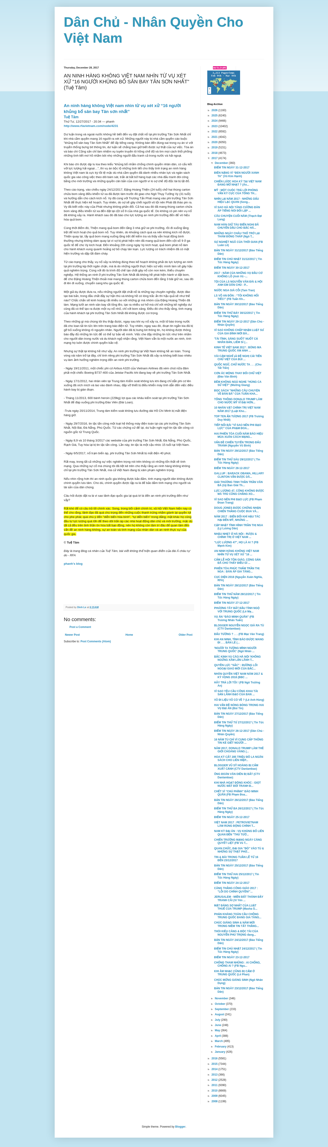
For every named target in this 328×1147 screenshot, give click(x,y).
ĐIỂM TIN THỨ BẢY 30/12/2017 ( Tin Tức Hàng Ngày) (237, 314)
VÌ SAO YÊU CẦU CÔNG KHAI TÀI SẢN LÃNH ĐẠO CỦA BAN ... (236, 693)
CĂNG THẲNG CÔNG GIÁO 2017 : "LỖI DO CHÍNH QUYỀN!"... (236, 890)
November (222, 998)
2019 (215, 147)
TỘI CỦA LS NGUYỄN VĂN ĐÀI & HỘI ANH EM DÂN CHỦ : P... (238, 283)
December (222, 163)
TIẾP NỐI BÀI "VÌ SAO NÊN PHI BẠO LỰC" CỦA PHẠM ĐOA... (237, 426)
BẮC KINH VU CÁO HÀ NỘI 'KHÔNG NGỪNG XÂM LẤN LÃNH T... (237, 658)
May (218, 1030)
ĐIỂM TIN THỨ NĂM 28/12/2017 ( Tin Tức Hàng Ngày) (237, 596)
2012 (215, 1079)
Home (129, 634)
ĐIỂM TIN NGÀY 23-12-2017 (231, 957)
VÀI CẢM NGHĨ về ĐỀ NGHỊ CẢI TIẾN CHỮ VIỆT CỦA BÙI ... (238, 357)
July (218, 1019)
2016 (215, 1058)
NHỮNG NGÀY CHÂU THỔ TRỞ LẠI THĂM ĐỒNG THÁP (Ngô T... (237, 235)
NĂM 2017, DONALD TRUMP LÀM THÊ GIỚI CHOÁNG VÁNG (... (239, 750)
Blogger (180, 1126)
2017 (215, 158)
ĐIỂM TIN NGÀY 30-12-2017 (231, 267)
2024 (215, 120)
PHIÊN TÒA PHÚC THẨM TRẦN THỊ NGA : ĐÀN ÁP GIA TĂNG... (236, 570)
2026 (215, 110)
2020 (215, 142)
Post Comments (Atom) (95, 641)
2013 (215, 1074)
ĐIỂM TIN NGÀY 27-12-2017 (231, 602)
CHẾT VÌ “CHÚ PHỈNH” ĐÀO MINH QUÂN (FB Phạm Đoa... (236, 793)
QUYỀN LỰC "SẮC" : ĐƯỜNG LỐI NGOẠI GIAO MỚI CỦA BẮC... (235, 667)
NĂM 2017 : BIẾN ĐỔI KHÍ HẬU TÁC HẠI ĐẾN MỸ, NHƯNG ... (237, 518)
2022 (215, 131)
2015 (215, 1064)
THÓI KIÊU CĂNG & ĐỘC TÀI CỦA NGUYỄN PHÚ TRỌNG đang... (236, 933)
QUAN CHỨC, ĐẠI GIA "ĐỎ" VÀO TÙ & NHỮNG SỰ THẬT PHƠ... (239, 850)
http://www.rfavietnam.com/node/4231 (91, 126)
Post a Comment (80, 627)
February (221, 1046)
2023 (215, 126)
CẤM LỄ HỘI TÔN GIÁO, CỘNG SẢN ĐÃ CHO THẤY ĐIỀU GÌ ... (237, 561)
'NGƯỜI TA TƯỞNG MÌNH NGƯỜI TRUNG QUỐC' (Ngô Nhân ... (235, 649)
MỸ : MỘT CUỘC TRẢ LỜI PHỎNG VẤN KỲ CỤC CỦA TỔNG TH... (236, 192)
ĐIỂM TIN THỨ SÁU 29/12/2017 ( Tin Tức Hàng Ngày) (237, 461)
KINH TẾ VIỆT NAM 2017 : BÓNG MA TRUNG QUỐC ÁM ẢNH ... (237, 349)
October (220, 1003)
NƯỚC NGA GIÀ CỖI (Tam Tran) (234, 290)
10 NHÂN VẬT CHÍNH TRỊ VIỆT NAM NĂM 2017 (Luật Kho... (237, 409)
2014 (215, 1069)
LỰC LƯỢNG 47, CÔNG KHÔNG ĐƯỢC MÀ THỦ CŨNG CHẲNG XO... (239, 492)
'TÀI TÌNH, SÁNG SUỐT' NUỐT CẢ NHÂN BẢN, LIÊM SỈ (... (236, 340)
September (222, 1009)
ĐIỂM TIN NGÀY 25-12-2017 (231, 817)
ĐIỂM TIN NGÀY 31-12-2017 (231, 167)
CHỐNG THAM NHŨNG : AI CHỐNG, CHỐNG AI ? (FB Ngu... (237, 964)
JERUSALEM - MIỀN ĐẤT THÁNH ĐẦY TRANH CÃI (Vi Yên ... (238, 898)
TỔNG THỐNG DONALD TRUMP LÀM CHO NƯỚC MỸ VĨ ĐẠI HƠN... (238, 401)
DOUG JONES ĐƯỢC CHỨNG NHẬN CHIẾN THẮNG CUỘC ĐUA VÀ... (237, 509)
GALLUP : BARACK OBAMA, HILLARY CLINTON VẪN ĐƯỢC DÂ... (239, 475)
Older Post (185, 634)
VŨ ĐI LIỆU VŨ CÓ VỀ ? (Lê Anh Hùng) (239, 699)
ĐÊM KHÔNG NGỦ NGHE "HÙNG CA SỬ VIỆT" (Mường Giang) (237, 383)
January (220, 1051)
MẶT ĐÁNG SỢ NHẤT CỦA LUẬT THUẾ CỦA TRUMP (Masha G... (235, 907)
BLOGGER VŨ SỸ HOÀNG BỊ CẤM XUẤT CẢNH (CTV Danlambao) (236, 767)
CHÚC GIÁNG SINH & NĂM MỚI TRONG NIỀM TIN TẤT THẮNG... (236, 924)
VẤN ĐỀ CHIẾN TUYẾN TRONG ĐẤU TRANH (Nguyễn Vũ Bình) (237, 444)
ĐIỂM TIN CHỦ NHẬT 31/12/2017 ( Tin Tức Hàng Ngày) (238, 260)
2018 (215, 153)
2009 (215, 1095)
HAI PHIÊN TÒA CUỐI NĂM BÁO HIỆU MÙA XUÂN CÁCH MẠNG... (238, 435)
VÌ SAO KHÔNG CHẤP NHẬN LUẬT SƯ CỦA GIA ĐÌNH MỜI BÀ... (239, 331)
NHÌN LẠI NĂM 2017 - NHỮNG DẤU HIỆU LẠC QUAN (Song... (236, 200)
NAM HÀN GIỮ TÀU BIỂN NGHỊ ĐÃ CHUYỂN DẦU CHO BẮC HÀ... (236, 226)
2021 (215, 137)
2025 (215, 115)
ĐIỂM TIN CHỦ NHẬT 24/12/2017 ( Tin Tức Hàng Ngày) (238, 950)
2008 (215, 1101)
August (220, 1014)
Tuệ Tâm (71, 117)
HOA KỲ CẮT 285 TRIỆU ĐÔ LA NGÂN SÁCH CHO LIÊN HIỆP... (238, 758)
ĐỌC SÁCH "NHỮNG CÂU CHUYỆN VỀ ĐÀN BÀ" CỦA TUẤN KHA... (237, 392)
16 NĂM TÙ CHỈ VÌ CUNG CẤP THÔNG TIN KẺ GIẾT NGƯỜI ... (238, 741)
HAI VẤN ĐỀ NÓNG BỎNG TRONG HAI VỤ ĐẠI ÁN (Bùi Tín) (239, 706)
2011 (215, 1085)
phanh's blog (73, 563)
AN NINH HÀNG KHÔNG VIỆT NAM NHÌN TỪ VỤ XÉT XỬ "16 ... (236, 552)
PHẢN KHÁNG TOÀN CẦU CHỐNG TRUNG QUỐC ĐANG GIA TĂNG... (237, 916)
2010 (215, 1090)
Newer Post (72, 634)
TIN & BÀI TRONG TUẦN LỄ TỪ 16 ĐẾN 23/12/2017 (236, 859)
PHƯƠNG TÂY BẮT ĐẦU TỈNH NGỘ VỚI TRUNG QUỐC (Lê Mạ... (237, 609)
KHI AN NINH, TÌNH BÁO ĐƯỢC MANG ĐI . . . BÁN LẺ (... (239, 641)
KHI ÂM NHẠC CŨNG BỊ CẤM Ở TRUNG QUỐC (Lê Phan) (234, 973)
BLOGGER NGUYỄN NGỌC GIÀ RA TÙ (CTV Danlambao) (239, 627)
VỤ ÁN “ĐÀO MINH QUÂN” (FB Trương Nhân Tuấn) (234, 618)
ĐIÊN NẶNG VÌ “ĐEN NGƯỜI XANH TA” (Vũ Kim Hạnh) (236, 174)
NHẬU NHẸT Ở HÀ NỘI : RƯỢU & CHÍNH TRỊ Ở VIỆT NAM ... (235, 535)
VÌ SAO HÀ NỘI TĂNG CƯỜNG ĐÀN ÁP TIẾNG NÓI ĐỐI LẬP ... (237, 209)
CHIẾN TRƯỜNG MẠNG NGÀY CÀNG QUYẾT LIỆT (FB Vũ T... (238, 841)
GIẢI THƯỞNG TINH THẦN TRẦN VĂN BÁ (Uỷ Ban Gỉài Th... (238, 483)
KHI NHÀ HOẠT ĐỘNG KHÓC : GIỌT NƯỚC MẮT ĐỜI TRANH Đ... (237, 784)
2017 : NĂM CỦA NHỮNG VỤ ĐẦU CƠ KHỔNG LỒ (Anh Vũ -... (238, 274)
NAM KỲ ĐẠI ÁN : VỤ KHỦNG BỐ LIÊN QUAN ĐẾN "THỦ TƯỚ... (239, 832)
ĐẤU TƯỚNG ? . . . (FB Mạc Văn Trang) (239, 634)
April (218, 1035)
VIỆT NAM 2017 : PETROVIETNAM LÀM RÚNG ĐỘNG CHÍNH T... (236, 824)
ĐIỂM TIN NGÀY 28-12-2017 (231, 468)
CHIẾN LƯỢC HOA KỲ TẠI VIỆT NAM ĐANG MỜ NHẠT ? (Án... (237, 183)
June (218, 1025)
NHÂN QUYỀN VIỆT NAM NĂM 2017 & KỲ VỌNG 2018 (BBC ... (238, 675)
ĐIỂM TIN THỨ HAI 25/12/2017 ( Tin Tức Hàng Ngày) (236, 876)
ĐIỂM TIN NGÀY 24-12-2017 (231, 883)
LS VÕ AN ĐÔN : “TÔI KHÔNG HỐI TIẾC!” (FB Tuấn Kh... (236, 297)
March (219, 1041)
